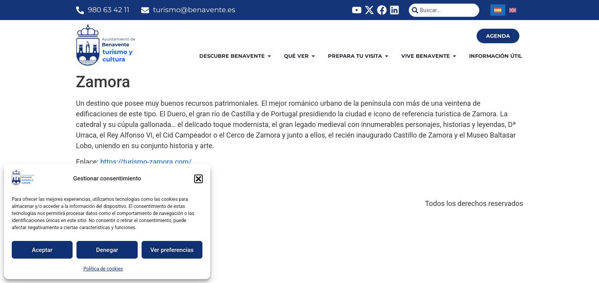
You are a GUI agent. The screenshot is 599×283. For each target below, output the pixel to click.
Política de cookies (103, 269)
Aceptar (42, 250)
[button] (198, 179)
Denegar (107, 250)
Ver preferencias (171, 250)
